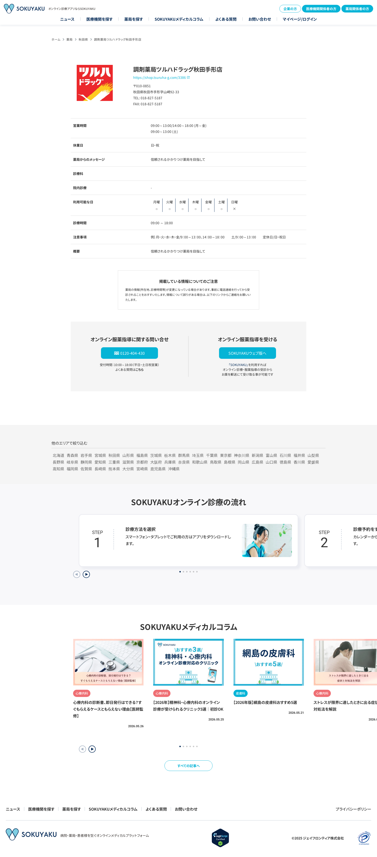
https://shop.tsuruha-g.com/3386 (159, 77)
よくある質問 (226, 19)
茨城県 (156, 455)
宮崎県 (142, 469)
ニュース (67, 19)
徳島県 (285, 462)
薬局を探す (133, 19)
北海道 (58, 455)
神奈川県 (241, 455)
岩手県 (86, 455)
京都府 (142, 462)
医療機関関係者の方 (321, 8)
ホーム (55, 39)
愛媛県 (313, 462)
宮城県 (100, 455)
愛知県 (100, 462)
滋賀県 (128, 462)
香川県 (299, 462)
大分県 (128, 469)
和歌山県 (199, 462)
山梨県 (313, 455)
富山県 (271, 455)
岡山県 (243, 462)
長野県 (58, 462)
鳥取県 (215, 462)
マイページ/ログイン (300, 19)
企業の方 (290, 8)
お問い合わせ (259, 19)
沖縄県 (174, 469)
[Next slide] (86, 574)
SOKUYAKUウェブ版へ (247, 353)
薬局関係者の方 (357, 8)
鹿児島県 (158, 469)
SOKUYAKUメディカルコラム (179, 19)
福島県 (142, 455)
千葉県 (212, 455)
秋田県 (83, 39)
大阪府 (156, 462)
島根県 (229, 462)
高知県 (58, 469)
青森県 (72, 455)
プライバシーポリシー (353, 809)
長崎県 (100, 469)
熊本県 (114, 469)
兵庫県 (170, 462)
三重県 (114, 462)
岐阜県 (72, 462)
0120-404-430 (132, 353)
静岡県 (86, 462)
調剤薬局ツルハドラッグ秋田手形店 (117, 39)
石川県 (285, 455)
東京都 (226, 455)
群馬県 (184, 455)
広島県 (257, 462)
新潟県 (257, 455)
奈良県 (184, 462)
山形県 (128, 455)
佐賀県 (86, 469)
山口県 (271, 462)
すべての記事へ (188, 765)
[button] (92, 749)
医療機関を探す (99, 19)
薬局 (69, 39)
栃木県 (170, 455)
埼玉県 (198, 455)
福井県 (299, 455)
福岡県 (72, 469)
